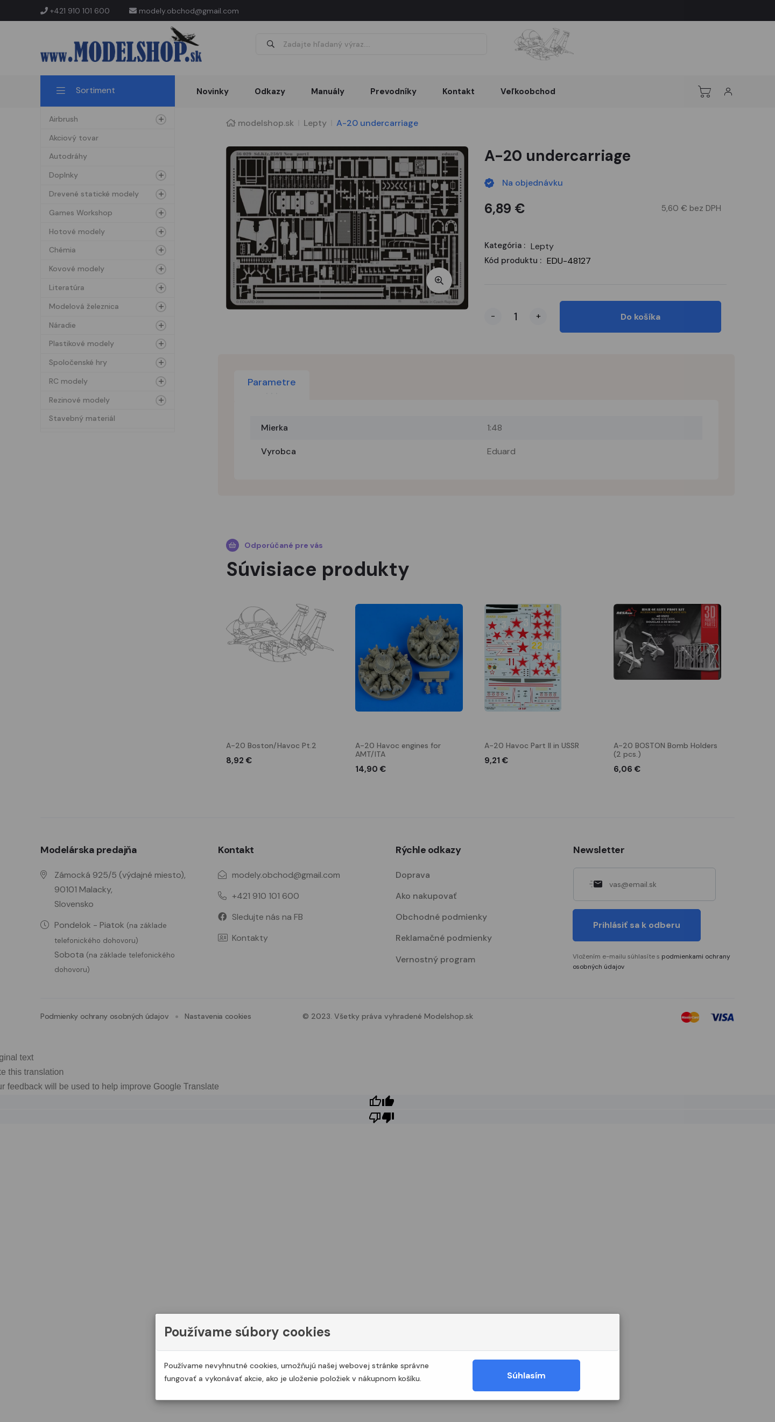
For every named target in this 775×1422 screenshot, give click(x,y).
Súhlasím (526, 1375)
